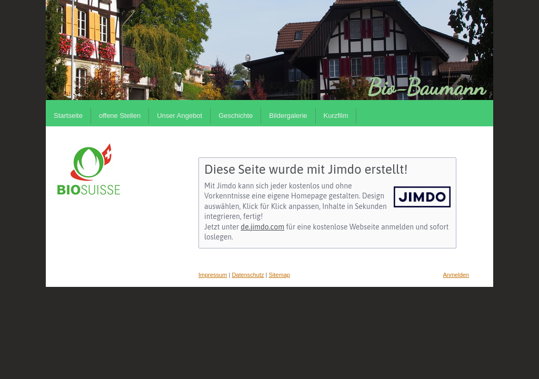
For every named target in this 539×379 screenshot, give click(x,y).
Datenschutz (248, 275)
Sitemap (279, 275)
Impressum (212, 275)
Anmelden (456, 275)
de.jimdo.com (262, 227)
